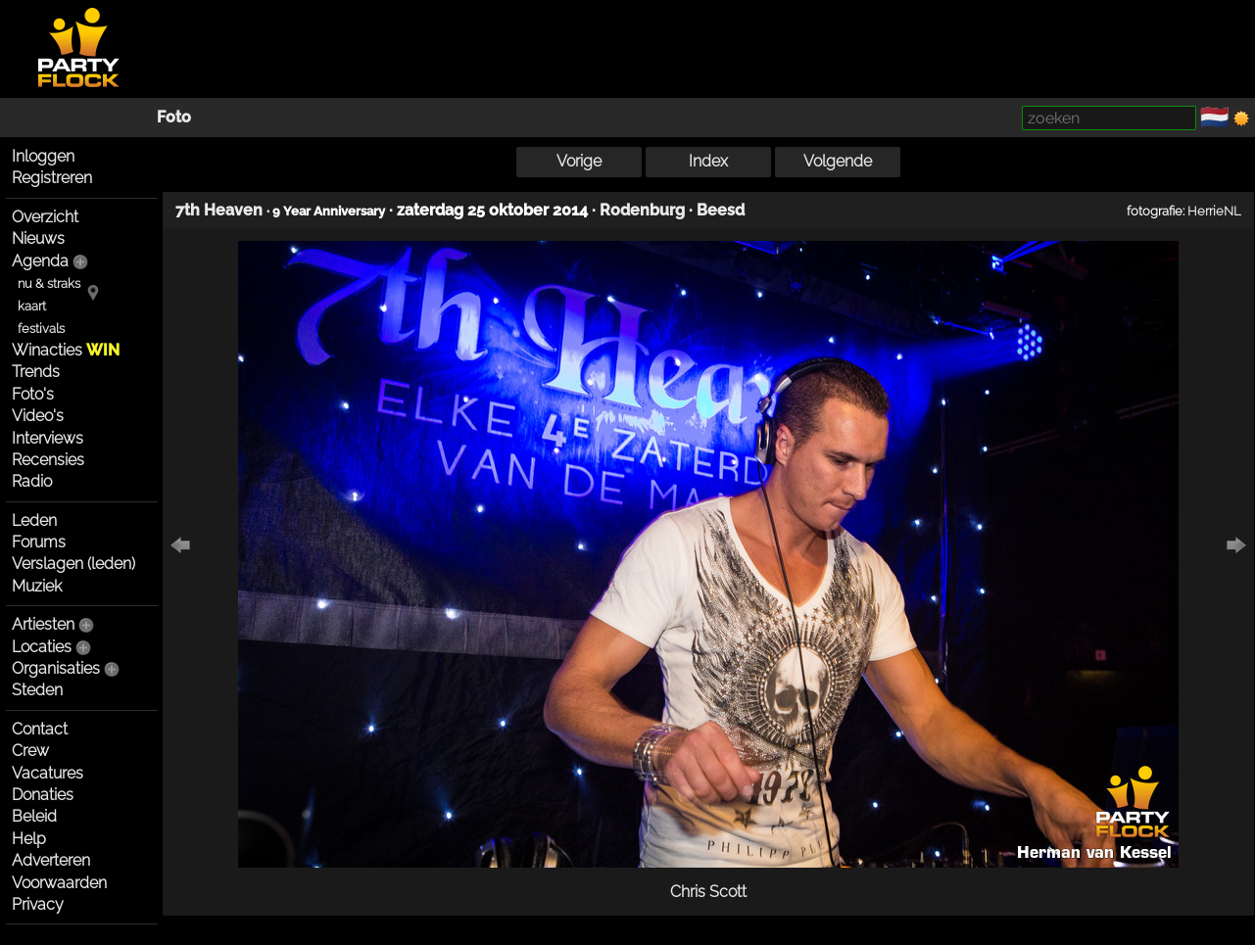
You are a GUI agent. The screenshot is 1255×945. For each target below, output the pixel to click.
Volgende (837, 161)
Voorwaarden (59, 883)
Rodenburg (642, 210)
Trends (36, 371)
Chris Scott (708, 891)
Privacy (38, 904)
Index (708, 161)
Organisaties (56, 668)
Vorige (579, 161)
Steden (37, 690)
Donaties (42, 794)
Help (29, 838)
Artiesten (43, 624)
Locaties (42, 647)
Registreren (52, 177)
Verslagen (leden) (73, 563)
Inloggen (43, 156)
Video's (38, 415)
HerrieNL (1214, 210)
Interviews (47, 438)
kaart (32, 306)
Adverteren (51, 860)
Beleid (34, 816)
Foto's (33, 394)
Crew (30, 750)
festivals (41, 328)
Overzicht (45, 217)
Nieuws (38, 238)
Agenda (40, 261)
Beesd (721, 210)
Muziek (37, 586)
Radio (32, 481)
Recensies (48, 459)
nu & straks (49, 283)
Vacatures (47, 773)
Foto (174, 117)
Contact (40, 729)
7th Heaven (219, 210)
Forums (39, 542)
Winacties (66, 350)
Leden (34, 520)
